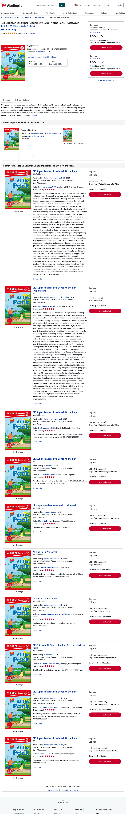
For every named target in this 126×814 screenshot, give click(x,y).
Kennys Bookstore (46, 567)
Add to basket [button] (106, 47)
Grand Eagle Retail (46, 306)
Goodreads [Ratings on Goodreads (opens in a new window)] (30, 33)
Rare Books (50, 13)
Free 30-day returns (106, 80)
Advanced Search (8, 13)
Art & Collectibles (70, 13)
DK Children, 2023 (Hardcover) (75, 143)
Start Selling (120, 13)
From (37, 62)
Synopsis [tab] (7, 100)
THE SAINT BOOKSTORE (49, 707)
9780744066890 (54, 133)
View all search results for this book (63, 790)
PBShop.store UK (46, 428)
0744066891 (34, 133)
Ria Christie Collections (48, 663)
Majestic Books (45, 521)
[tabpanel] (43, 110)
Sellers (104, 13)
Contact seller (37, 279)
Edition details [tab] (22, 100)
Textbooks (89, 13)
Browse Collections (30, 13)
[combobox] (46, 5)
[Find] (62, 5)
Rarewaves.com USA (47, 187)
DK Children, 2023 (36, 136)
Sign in (87, 5)
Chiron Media (44, 754)
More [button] (35, 115)
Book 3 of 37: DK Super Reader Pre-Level (18, 26)
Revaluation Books (46, 474)
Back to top (63, 802)
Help (120, 5)
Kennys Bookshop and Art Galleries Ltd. (56, 614)
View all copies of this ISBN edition (42, 57)
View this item (95, 32)
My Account (97, 5)
